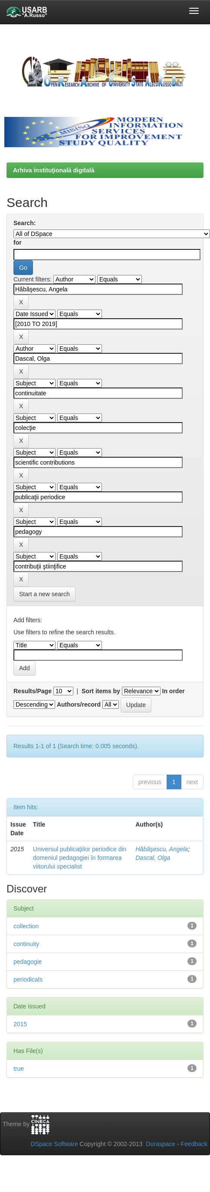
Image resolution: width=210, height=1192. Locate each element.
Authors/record (79, 704)
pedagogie (27, 961)
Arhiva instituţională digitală (53, 170)
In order (173, 691)
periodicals (28, 979)
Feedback (194, 1143)
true (18, 1068)
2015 (20, 1024)
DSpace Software (54, 1143)
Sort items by (101, 691)
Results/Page (32, 691)
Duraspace (160, 1143)
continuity (26, 943)
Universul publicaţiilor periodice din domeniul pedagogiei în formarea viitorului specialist (80, 858)
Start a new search (44, 594)
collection (26, 926)
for (17, 242)
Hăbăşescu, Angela (161, 849)
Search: (24, 223)
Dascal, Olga (152, 857)
